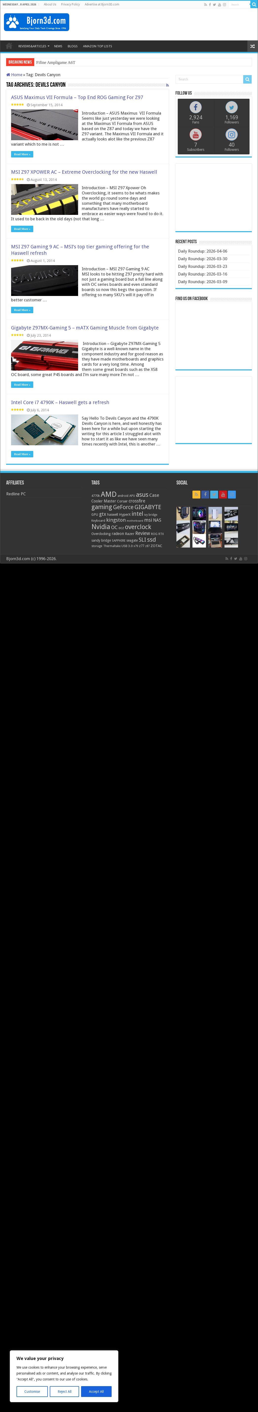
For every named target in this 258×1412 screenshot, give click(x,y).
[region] (64, 1376)
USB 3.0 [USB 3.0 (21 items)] (127, 546)
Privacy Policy (70, 4)
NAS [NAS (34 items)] (157, 520)
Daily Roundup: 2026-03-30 (202, 258)
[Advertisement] (164, 24)
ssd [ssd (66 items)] (151, 539)
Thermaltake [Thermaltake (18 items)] (111, 546)
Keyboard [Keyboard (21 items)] (98, 520)
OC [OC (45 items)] (114, 527)
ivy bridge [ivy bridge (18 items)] (150, 515)
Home (14, 74)
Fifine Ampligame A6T (55, 62)
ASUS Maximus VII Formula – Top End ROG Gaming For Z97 (77, 97)
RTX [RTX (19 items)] (161, 534)
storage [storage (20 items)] (96, 546)
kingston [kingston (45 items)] (116, 520)
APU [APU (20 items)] (132, 496)
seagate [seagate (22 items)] (132, 540)
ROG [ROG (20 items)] (154, 534)
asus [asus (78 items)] (142, 494)
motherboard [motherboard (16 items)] (135, 520)
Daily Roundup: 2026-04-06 (202, 251)
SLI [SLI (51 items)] (142, 540)
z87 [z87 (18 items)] (147, 546)
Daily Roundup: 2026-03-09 (202, 281)
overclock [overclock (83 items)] (138, 527)
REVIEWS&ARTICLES (32, 46)
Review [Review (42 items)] (142, 533)
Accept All (96, 1392)
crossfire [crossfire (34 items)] (137, 501)
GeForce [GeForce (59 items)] (123, 507)
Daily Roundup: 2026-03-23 (202, 266)
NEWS (58, 46)
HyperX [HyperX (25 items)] (125, 514)
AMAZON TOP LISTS (97, 46)
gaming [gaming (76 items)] (101, 507)
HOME (9, 45)
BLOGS (73, 46)
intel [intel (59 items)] (137, 514)
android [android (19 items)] (123, 496)
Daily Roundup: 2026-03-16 (202, 274)
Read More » (22, 154)
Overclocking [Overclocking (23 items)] (101, 534)
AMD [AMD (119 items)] (109, 494)
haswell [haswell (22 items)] (112, 515)
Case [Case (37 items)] (154, 495)
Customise (32, 1392)
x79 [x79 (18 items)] (136, 546)
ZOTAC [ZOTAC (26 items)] (156, 546)
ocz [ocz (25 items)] (121, 528)
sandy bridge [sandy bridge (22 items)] (101, 540)
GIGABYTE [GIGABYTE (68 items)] (148, 507)
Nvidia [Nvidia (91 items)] (100, 527)
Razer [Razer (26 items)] (129, 534)
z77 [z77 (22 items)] (141, 546)
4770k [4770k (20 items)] (95, 496)
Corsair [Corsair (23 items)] (122, 501)
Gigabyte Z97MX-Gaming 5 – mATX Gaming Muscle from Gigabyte (85, 328)
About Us (50, 4)
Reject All (64, 1392)
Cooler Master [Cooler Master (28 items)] (103, 501)
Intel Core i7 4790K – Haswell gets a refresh (60, 402)
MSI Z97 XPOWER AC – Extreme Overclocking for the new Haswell (84, 172)
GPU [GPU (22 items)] (94, 515)
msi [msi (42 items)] (148, 520)
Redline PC (16, 493)
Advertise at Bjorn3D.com (102, 4)
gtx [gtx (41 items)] (102, 514)
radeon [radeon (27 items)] (118, 534)
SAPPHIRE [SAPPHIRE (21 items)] (118, 540)
